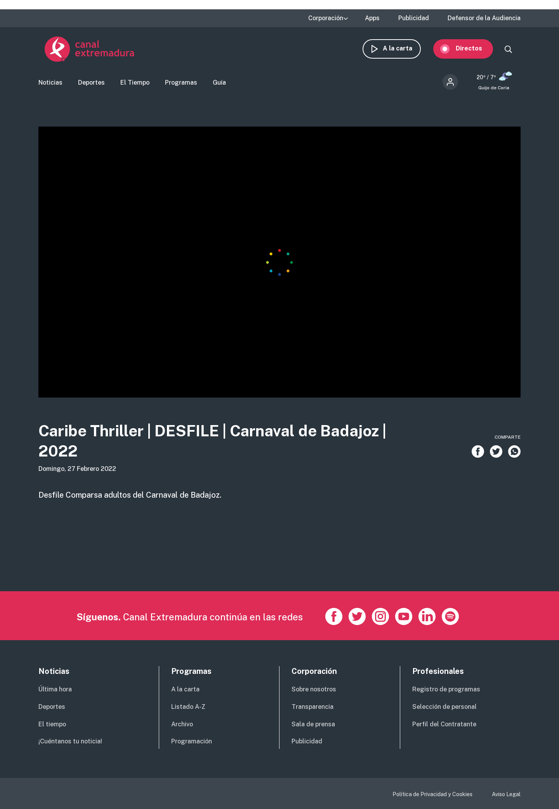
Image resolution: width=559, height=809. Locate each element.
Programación (191, 741)
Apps (372, 18)
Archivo (182, 724)
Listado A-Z (188, 706)
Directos (475, 49)
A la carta (403, 49)
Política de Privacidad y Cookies (432, 794)
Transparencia (312, 706)
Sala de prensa (313, 724)
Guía (219, 83)
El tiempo (52, 724)
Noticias (50, 83)
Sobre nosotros (314, 689)
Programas (181, 83)
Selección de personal (444, 706)
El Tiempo (134, 83)
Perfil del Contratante (444, 724)
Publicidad (413, 18)
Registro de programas (446, 689)
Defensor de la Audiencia (484, 18)
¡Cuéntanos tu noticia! (70, 741)
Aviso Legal (506, 794)
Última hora (55, 689)
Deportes (91, 83)
